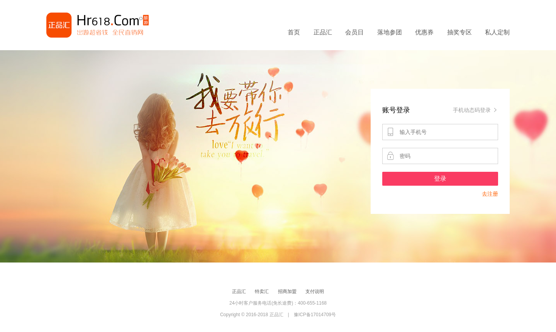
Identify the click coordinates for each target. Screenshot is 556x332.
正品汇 (323, 32)
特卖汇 (262, 291)
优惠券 (424, 32)
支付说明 (314, 291)
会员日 (354, 32)
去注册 (490, 194)
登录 (440, 178)
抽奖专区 (459, 32)
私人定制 (497, 32)
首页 (294, 32)
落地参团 (389, 32)
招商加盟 (287, 291)
